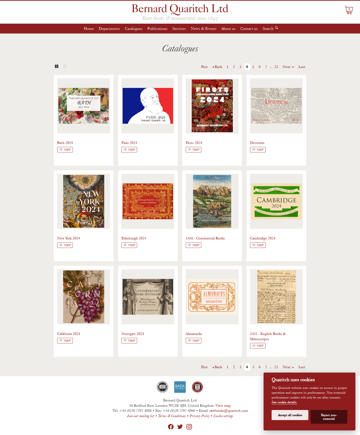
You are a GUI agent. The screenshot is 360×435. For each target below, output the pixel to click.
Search (268, 28)
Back (218, 67)
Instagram (189, 426)
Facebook (171, 426)
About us (228, 28)
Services (179, 28)
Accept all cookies (290, 415)
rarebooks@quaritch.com (228, 410)
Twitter (180, 426)
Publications (157, 28)
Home (89, 28)
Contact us (249, 28)
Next (287, 67)
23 (276, 67)
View (67, 149)
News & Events (204, 28)
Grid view (56, 66)
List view (64, 66)
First (204, 67)
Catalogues (134, 28)
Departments (109, 28)
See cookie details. (284, 402)
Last (301, 67)
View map (223, 405)
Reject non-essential (329, 417)
